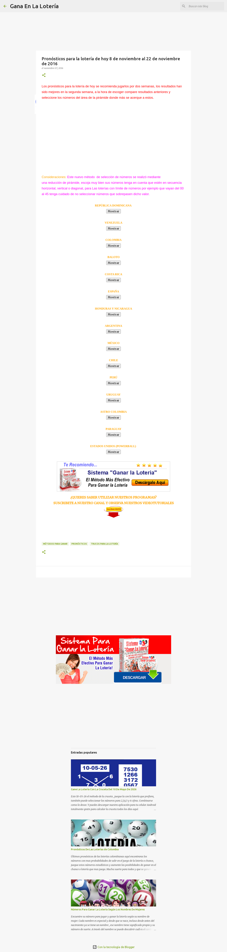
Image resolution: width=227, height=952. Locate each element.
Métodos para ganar (55, 544)
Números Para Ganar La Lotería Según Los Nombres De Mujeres (108, 909)
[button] (44, 75)
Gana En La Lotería (34, 6)
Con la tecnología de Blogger (114, 947)
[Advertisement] (71, 131)
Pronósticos (79, 544)
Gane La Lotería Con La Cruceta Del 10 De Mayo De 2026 (103, 789)
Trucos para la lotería (104, 544)
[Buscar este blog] (205, 6)
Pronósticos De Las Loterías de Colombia (95, 849)
